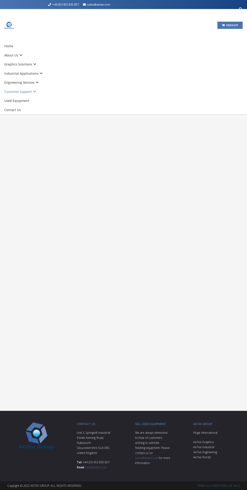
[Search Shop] (214, 91)
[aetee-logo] (18, 25)
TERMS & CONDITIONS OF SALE (218, 486)
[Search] (223, 91)
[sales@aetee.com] (205, 154)
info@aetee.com (95, 467)
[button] (64, 25)
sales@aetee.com (70, 143)
